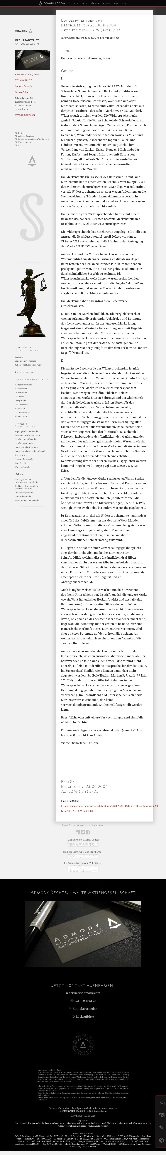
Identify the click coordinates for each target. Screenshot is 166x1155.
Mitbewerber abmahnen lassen (72, 1130)
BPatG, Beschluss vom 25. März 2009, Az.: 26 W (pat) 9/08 (41, 1140)
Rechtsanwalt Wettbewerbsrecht (135, 1127)
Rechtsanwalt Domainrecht (27, 1127)
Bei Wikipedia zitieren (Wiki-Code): (83, 865)
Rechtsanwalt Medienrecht (106, 1127)
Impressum (119, 3)
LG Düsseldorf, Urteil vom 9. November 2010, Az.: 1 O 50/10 (97, 1140)
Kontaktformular (24, 86)
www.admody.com (25, 114)
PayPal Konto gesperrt (98, 1130)
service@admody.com (27, 74)
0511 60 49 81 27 (23, 80)
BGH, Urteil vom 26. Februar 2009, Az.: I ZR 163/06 (116, 1145)
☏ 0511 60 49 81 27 (83, 1005)
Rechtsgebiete (78, 3)
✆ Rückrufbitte (83, 1021)
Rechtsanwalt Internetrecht (54, 1127)
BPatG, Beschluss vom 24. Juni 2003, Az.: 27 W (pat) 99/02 (65, 1145)
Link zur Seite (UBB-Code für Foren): (83, 853)
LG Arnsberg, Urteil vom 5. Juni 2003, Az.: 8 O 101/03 (78, 1143)
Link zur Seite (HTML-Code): (83, 839)
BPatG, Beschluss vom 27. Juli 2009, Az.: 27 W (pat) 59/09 (90, 1148)
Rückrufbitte (21, 92)
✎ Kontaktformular (83, 1013)
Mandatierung (100, 3)
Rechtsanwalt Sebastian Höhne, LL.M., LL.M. (83, 1114)
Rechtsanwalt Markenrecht (80, 1127)
